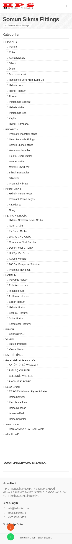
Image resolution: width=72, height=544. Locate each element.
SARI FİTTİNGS (14, 354)
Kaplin (12, 118)
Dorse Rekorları (17, 408)
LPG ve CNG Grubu (20, 236)
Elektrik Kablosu (18, 402)
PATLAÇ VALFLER (19, 370)
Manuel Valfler (17, 161)
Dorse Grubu (12, 387)
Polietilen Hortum (18, 285)
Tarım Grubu (16, 225)
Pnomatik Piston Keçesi (22, 199)
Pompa (13, 46)
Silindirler (14, 178)
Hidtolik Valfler (17, 107)
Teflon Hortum (16, 290)
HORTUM (10, 275)
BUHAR (9, 329)
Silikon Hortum (17, 301)
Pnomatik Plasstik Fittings (23, 133)
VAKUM (9, 339)
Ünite (12, 68)
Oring (12, 210)
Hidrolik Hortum (17, 90)
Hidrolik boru (16, 85)
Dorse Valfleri (16, 413)
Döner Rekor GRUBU (21, 247)
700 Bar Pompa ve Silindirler (24, 264)
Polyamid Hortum (18, 279)
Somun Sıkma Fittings (21, 145)
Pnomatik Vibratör (19, 183)
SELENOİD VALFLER (21, 375)
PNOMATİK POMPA (20, 381)
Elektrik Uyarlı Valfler (20, 156)
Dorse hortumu (17, 396)
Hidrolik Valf (12, 434)
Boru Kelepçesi (17, 74)
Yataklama (14, 204)
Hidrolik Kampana (19, 124)
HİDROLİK (11, 42)
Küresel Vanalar (18, 258)
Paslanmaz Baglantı (20, 101)
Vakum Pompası (18, 343)
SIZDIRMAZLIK (13, 189)
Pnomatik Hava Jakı (20, 269)
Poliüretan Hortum (19, 296)
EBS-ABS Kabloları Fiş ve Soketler (28, 391)
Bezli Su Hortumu (18, 312)
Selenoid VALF (17, 333)
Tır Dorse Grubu (18, 231)
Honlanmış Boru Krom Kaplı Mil (26, 79)
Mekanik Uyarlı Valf (19, 167)
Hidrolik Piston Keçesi (21, 193)
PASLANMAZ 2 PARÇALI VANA (26, 429)
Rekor (12, 52)
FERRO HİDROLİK (16, 215)
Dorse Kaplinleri (18, 419)
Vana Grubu (12, 424)
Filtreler (13, 96)
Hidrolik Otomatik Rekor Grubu (26, 220)
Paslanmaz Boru (18, 112)
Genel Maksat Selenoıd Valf (20, 360)
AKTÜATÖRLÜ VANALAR (23, 364)
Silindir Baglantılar (19, 172)
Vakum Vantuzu (17, 349)
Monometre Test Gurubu (22, 242)
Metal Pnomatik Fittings (22, 139)
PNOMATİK (11, 129)
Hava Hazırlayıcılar (19, 150)
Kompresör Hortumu (20, 323)
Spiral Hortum (16, 318)
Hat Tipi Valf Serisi (19, 253)
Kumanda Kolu (17, 57)
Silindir (12, 63)
